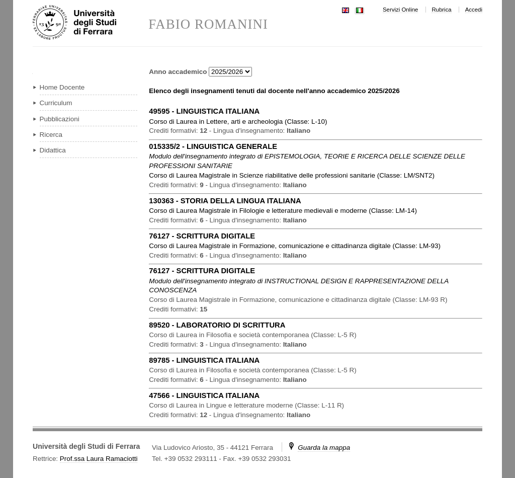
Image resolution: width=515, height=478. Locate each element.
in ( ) (238, 121)
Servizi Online (400, 10)
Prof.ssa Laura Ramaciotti (99, 458)
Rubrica (441, 10)
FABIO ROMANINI (208, 24)
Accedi (473, 10)
